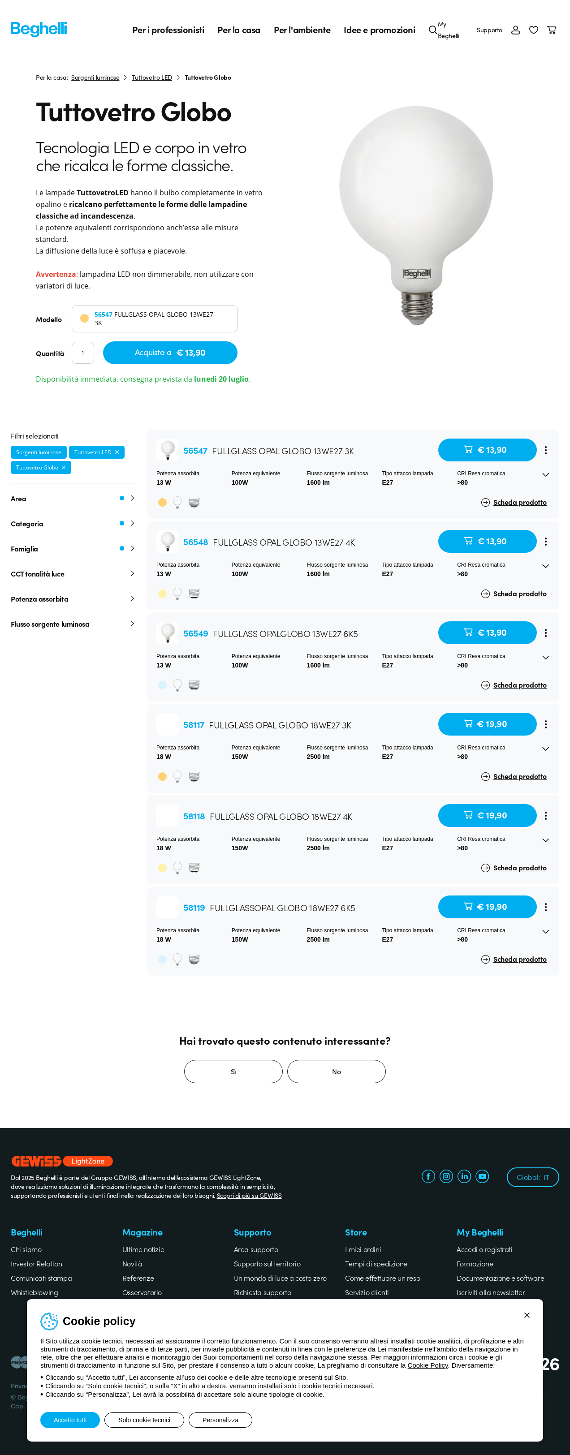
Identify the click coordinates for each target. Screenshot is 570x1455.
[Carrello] (553, 29)
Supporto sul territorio (267, 1263)
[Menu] (545, 450)
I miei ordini (363, 1249)
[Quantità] (83, 353)
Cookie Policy (428, 1365)
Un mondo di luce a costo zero (280, 1278)
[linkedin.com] (464, 1177)
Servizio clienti (367, 1292)
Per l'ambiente (302, 29)
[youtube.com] (482, 1177)
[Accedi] (515, 29)
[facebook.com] (428, 1177)
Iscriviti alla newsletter (491, 1292)
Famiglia (73, 548)
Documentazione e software (500, 1278)
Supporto (489, 29)
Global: (533, 1177)
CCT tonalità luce (73, 573)
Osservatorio (142, 1292)
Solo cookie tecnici (144, 1420)
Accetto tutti (70, 1420)
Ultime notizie (143, 1249)
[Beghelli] (39, 28)
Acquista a (170, 352)
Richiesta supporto (262, 1292)
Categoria (73, 523)
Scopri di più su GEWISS (249, 1195)
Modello (48, 319)
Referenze (138, 1278)
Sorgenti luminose (95, 77)
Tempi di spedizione (376, 1263)
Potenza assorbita (73, 598)
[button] (533, 29)
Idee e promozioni (379, 29)
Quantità (50, 353)
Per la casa (238, 29)
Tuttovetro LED (152, 77)
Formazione (475, 1263)
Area (73, 498)
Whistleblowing (34, 1292)
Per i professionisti (168, 29)
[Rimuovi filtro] (117, 452)
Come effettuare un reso (382, 1278)
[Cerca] (433, 29)
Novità (132, 1263)
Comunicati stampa (41, 1278)
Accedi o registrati (484, 1249)
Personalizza (220, 1420)
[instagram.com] (446, 1177)
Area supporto (256, 1249)
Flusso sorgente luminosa (73, 623)
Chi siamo (26, 1249)
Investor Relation (36, 1263)
